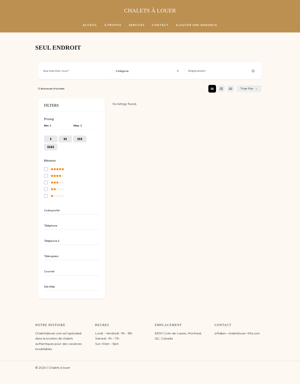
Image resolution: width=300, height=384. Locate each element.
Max (76, 125)
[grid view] (212, 89)
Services (137, 25)
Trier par (247, 88)
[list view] (221, 89)
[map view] (230, 89)
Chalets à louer (150, 10)
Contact (158, 25)
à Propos (114, 25)
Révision (50, 160)
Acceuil (93, 25)
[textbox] (122, 71)
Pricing (49, 119)
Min (46, 125)
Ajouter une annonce (193, 25)
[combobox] (147, 71)
